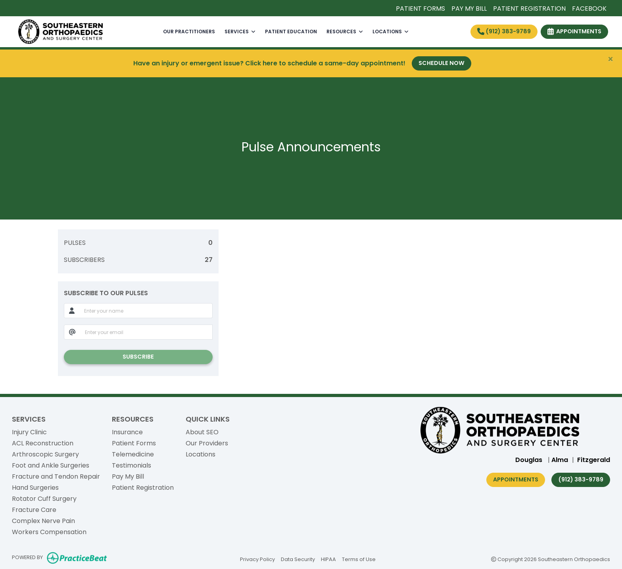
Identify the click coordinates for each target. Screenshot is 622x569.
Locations (200, 454)
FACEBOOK (589, 8)
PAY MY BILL (469, 8)
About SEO (202, 432)
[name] (146, 310)
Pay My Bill (128, 476)
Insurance (127, 432)
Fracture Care (34, 509)
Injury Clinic (29, 432)
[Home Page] (60, 31)
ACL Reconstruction (42, 443)
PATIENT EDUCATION (291, 31)
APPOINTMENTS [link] (574, 31)
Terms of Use (359, 559)
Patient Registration (143, 487)
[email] (146, 332)
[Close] (610, 59)
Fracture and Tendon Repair (56, 476)
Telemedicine (133, 454)
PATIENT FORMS (420, 8)
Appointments (515, 479)
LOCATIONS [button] (390, 31)
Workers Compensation (49, 532)
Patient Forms (134, 443)
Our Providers (207, 443)
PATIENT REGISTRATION (529, 8)
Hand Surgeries (35, 487)
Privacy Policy (257, 559)
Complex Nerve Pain (43, 520)
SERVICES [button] (240, 31)
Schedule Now (442, 63)
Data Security (298, 559)
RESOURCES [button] (344, 31)
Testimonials (131, 465)
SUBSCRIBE (138, 357)
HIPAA (328, 559)
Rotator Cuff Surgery (44, 498)
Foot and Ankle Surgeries (50, 465)
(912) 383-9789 (504, 31)
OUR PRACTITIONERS (189, 31)
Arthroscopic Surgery (45, 454)
